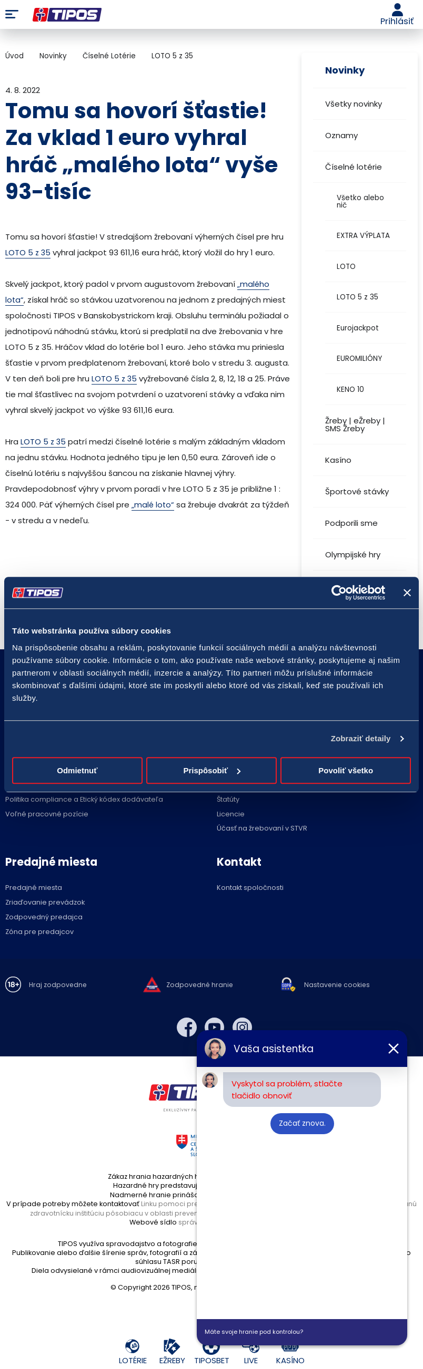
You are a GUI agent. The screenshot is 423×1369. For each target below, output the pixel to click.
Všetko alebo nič (360, 201)
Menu (11, 15)
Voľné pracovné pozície (46, 814)
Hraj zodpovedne (58, 985)
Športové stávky (357, 491)
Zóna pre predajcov (39, 932)
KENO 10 (350, 390)
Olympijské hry (352, 554)
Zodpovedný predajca (44, 917)
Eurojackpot (358, 328)
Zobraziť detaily (361, 738)
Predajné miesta (33, 888)
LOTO (346, 267)
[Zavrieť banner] (407, 592)
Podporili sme (351, 522)
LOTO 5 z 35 (357, 297)
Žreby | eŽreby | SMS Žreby (355, 424)
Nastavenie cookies (337, 985)
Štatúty (228, 799)
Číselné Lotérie (109, 56)
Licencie (231, 814)
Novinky (53, 56)
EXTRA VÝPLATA (363, 236)
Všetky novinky (353, 103)
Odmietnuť (77, 770)
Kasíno (338, 459)
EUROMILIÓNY (359, 359)
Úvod (14, 56)
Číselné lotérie (353, 166)
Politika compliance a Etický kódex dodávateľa (84, 799)
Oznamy (341, 135)
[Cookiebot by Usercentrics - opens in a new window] (339, 592)
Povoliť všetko (345, 770)
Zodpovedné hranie (200, 985)
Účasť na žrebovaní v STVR (262, 828)
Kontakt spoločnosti (250, 888)
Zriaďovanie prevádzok (45, 902)
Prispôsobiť (211, 770)
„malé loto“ (153, 504)
